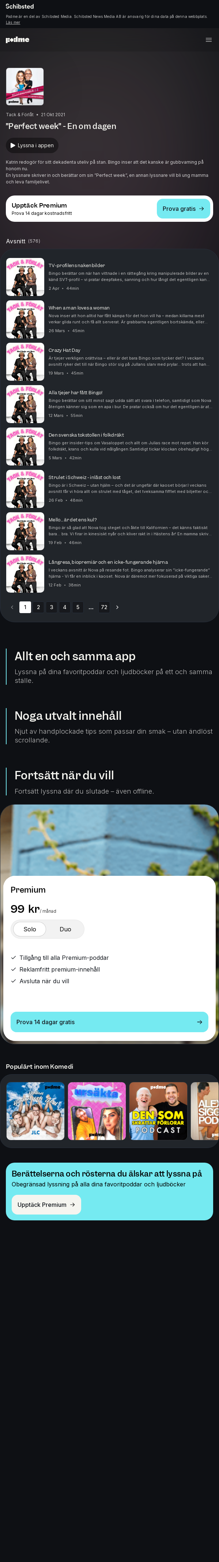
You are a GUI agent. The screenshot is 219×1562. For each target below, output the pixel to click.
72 (104, 607)
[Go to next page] (117, 607)
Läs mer (13, 22)
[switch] (29, 929)
